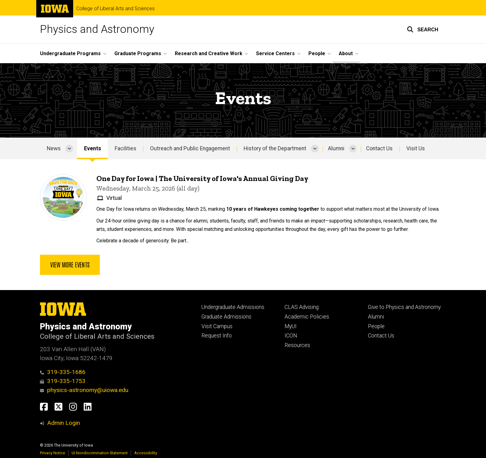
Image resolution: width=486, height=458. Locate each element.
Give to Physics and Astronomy (404, 307)
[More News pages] (69, 148)
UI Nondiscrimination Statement (100, 453)
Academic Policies (307, 317)
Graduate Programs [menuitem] (137, 53)
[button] (422, 29)
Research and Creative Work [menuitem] (208, 53)
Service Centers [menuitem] (275, 53)
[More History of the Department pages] (314, 148)
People (376, 326)
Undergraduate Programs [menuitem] (70, 53)
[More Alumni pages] (353, 148)
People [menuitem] (316, 53)
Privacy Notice (52, 453)
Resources (297, 345)
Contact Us (379, 148)
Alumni (336, 148)
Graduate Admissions (226, 317)
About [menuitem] (346, 53)
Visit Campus (216, 326)
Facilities (125, 148)
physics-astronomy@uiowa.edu (84, 390)
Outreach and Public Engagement (190, 148)
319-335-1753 (63, 381)
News (54, 148)
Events (92, 148)
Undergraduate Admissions (232, 307)
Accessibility (145, 453)
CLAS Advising (302, 307)
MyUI (291, 326)
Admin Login (63, 422)
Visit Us (415, 148)
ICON (291, 335)
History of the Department (275, 148)
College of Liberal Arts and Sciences (115, 8)
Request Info (216, 335)
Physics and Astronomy (97, 29)
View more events (70, 265)
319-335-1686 (63, 372)
